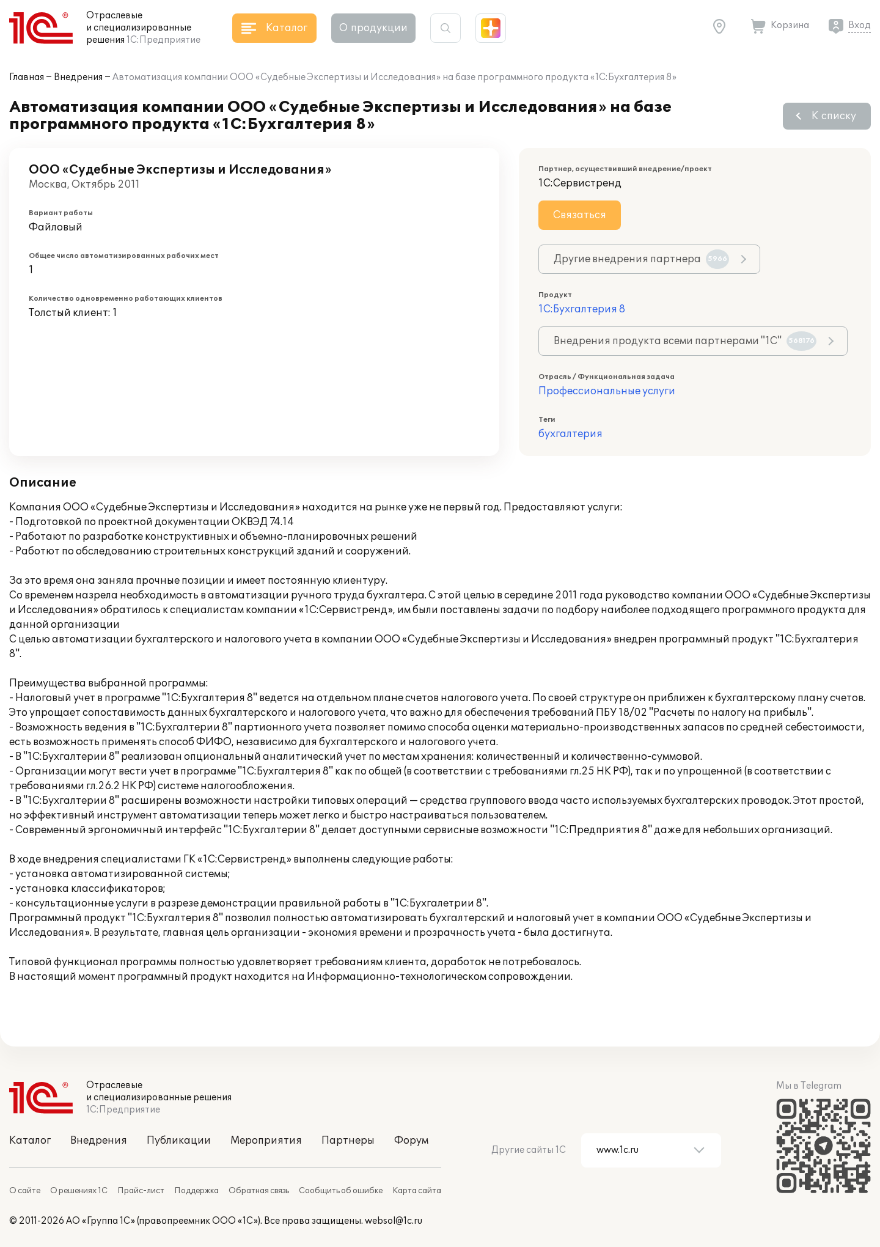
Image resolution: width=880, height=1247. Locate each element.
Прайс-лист (140, 1191)
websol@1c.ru (393, 1221)
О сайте (24, 1191)
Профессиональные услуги (606, 391)
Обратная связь (259, 1191)
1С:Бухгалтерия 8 (581, 309)
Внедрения (78, 77)
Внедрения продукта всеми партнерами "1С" (685, 341)
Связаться (579, 215)
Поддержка (196, 1191)
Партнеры (348, 1141)
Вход (859, 25)
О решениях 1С (79, 1191)
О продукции (373, 28)
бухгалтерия (570, 434)
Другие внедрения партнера (641, 259)
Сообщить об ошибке (341, 1191)
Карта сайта (416, 1191)
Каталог (30, 1141)
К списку (834, 116)
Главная (26, 77)
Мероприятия (266, 1141)
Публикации (179, 1141)
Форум (411, 1141)
